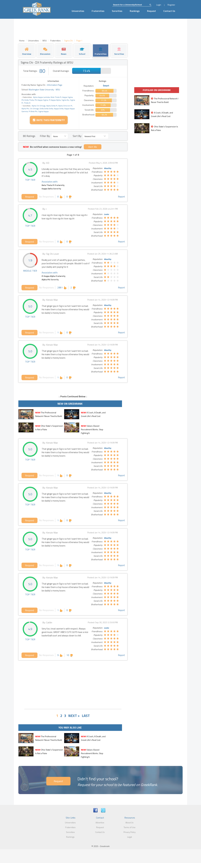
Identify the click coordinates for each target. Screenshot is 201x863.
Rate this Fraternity (49, 120)
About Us (129, 822)
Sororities (117, 11)
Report (121, 196)
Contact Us (169, 11)
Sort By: (77, 136)
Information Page (54, 84)
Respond (29, 196)
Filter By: (45, 136)
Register (171, 4)
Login (158, 4)
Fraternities (98, 11)
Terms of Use (129, 827)
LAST (86, 715)
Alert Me (92, 147)
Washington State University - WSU (44, 89)
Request (151, 11)
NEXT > (74, 715)
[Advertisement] (72, 684)
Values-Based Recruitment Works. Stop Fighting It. (92, 429)
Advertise (100, 822)
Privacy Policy (129, 832)
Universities (78, 11)
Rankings (135, 11)
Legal (129, 836)
